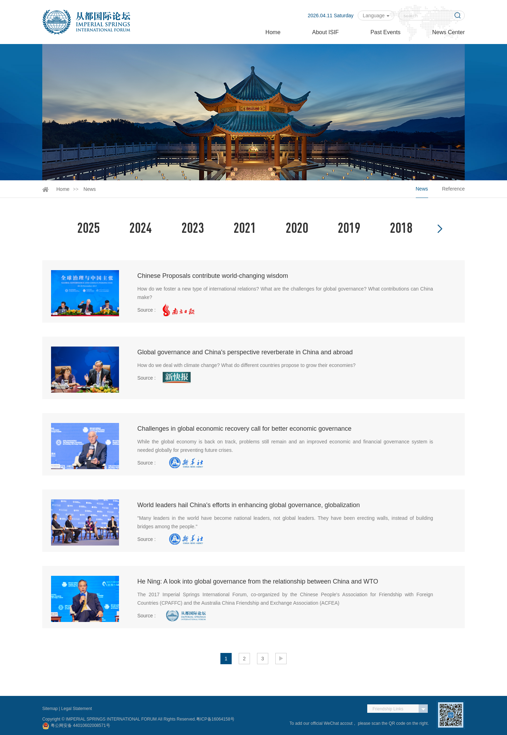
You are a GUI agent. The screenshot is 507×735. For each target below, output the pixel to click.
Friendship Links (388, 708)
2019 (349, 227)
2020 (297, 227)
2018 (401, 227)
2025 (88, 227)
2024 (140, 227)
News (89, 189)
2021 (244, 227)
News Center (448, 32)
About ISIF (325, 32)
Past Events (385, 32)
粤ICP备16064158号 (215, 719)
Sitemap (50, 708)
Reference (453, 189)
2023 (192, 227)
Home (273, 32)
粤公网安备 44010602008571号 (76, 725)
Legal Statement (76, 708)
